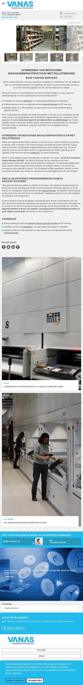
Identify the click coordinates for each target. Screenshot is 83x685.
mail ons (68, 17)
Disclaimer (41, 650)
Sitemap (41, 656)
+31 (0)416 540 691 (70, 13)
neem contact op (11, 541)
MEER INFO (9, 577)
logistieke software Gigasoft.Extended (43, 223)
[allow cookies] (35, 680)
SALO (6, 383)
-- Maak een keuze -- (41, 608)
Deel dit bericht (9, 242)
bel (64, 541)
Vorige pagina (75, 23)
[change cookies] (15, 680)
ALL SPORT (9, 519)
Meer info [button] (17, 673)
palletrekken (27, 101)
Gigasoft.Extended (50, 104)
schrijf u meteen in (13, 628)
